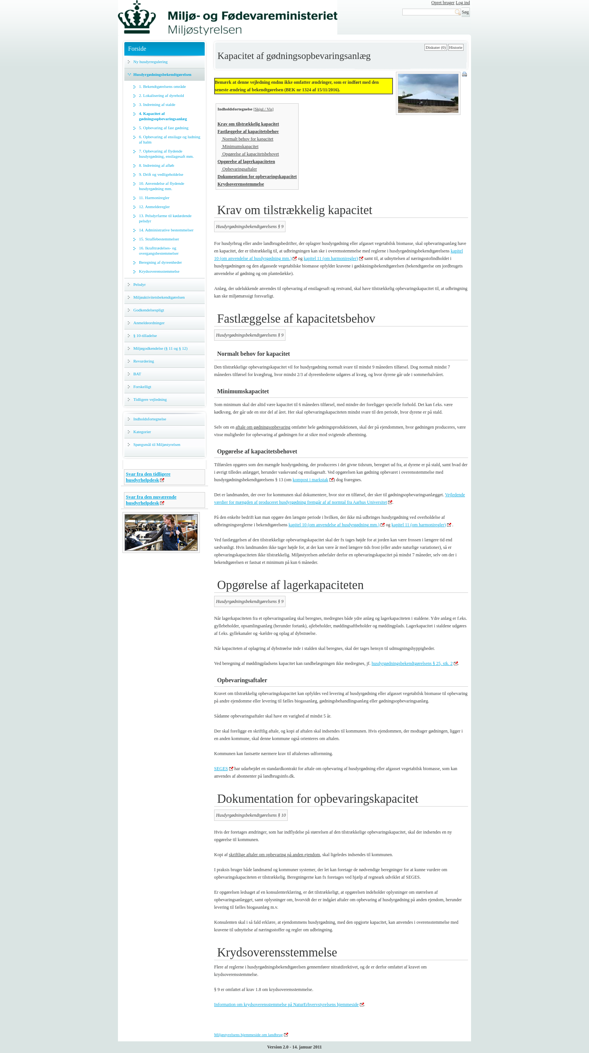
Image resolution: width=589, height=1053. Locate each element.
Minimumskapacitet (239, 146)
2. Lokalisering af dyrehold (161, 95)
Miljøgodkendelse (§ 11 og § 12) (160, 348)
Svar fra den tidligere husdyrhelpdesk (148, 477)
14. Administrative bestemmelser (166, 230)
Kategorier (142, 431)
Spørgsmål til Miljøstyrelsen (156, 444)
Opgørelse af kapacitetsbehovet (250, 154)
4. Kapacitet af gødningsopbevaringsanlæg (163, 116)
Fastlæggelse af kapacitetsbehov (248, 131)
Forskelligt (142, 386)
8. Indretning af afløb (156, 165)
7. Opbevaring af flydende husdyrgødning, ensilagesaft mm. (166, 154)
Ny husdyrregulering (150, 61)
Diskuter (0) (436, 47)
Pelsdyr (139, 284)
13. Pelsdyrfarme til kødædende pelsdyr (165, 218)
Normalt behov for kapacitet (247, 139)
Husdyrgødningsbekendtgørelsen (162, 74)
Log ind (463, 2)
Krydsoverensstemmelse (159, 271)
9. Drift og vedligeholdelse (161, 174)
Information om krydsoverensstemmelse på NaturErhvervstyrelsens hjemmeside (286, 1004)
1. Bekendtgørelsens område (162, 86)
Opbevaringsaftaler (239, 169)
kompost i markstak (310, 479)
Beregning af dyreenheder (160, 262)
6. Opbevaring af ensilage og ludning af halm (169, 139)
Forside (137, 48)
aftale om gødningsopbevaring (263, 427)
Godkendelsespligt (148, 310)
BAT (137, 374)
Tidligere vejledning (150, 399)
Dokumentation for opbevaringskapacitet (257, 176)
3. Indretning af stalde (157, 104)
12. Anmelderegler (154, 206)
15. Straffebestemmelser (159, 239)
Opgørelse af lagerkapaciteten (246, 161)
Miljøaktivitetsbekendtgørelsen (159, 297)
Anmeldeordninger (149, 322)
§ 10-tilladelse (145, 335)
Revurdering (143, 361)
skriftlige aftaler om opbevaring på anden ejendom (274, 854)
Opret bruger (443, 2)
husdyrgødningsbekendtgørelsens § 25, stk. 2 (412, 663)
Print (465, 75)
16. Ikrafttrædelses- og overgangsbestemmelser (159, 250)
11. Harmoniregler (154, 197)
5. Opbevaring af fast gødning (164, 127)
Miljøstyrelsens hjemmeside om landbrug (248, 1034)
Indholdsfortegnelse (149, 419)
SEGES (221, 768)
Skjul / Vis (263, 109)
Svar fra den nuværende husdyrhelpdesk (151, 500)
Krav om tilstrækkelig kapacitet (248, 124)
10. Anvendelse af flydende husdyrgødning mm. (161, 186)
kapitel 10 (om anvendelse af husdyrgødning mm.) (333, 524)
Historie (455, 47)
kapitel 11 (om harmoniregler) (331, 258)
